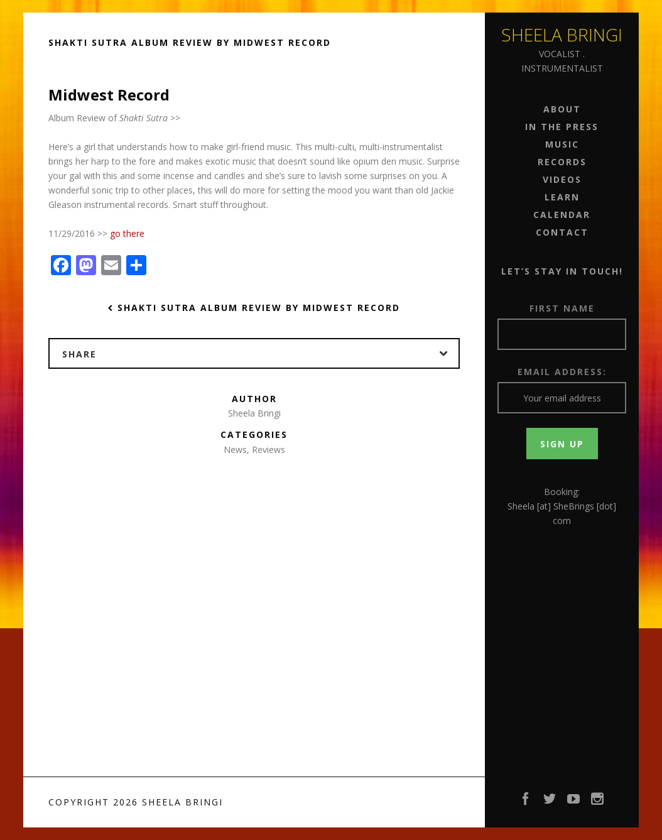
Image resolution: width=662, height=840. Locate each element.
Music (562, 144)
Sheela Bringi (561, 34)
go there (127, 233)
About (562, 109)
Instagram (598, 802)
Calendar (561, 215)
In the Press (562, 127)
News (235, 449)
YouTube (574, 802)
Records (562, 162)
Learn (562, 197)
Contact (562, 232)
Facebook (526, 802)
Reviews (268, 449)
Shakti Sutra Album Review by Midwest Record (254, 308)
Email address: (562, 372)
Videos (562, 179)
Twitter (550, 802)
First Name (562, 308)
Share (260, 353)
